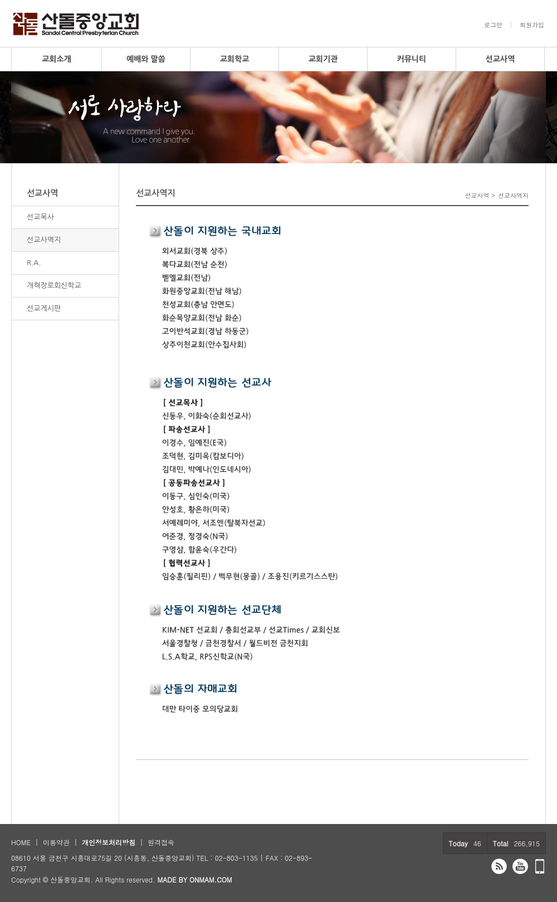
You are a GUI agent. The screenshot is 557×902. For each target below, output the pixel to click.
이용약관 (56, 842)
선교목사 (40, 217)
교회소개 (56, 59)
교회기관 (323, 59)
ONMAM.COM (210, 879)
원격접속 (161, 842)
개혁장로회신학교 (54, 285)
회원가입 (532, 25)
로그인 (493, 25)
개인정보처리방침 (108, 842)
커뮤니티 (412, 59)
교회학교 (235, 59)
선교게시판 (44, 308)
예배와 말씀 (145, 59)
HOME (21, 842)
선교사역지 (44, 239)
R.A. (34, 262)
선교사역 (500, 59)
